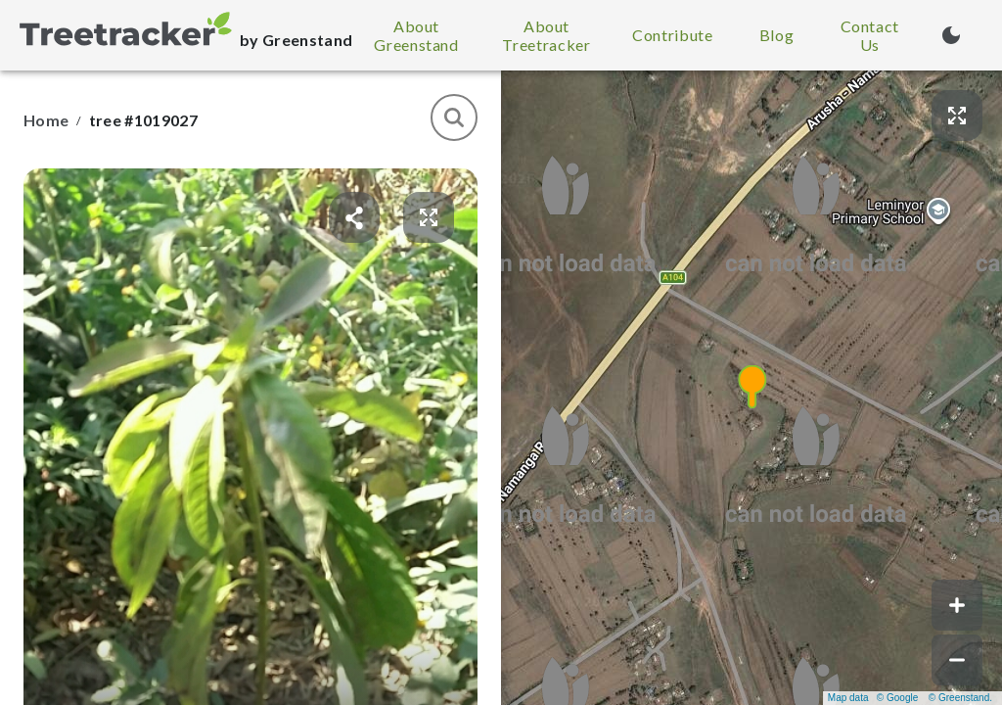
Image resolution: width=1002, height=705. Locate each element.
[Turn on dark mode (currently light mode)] (951, 35)
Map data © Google (873, 697)
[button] (751, 387)
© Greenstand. (960, 697)
